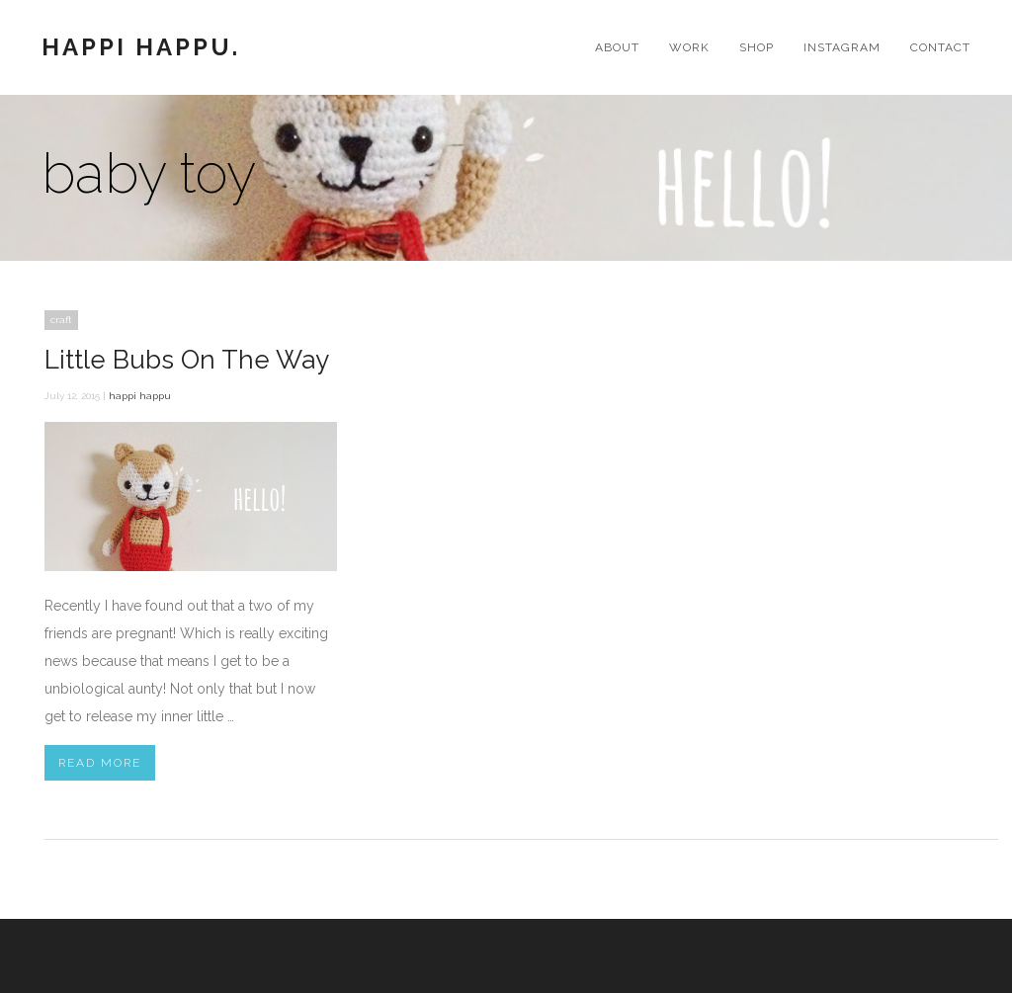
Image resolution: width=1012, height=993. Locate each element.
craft (61, 319)
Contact (940, 47)
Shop (756, 47)
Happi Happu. (141, 47)
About (617, 47)
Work (689, 47)
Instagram (842, 47)
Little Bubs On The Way (186, 359)
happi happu (140, 395)
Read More (99, 763)
